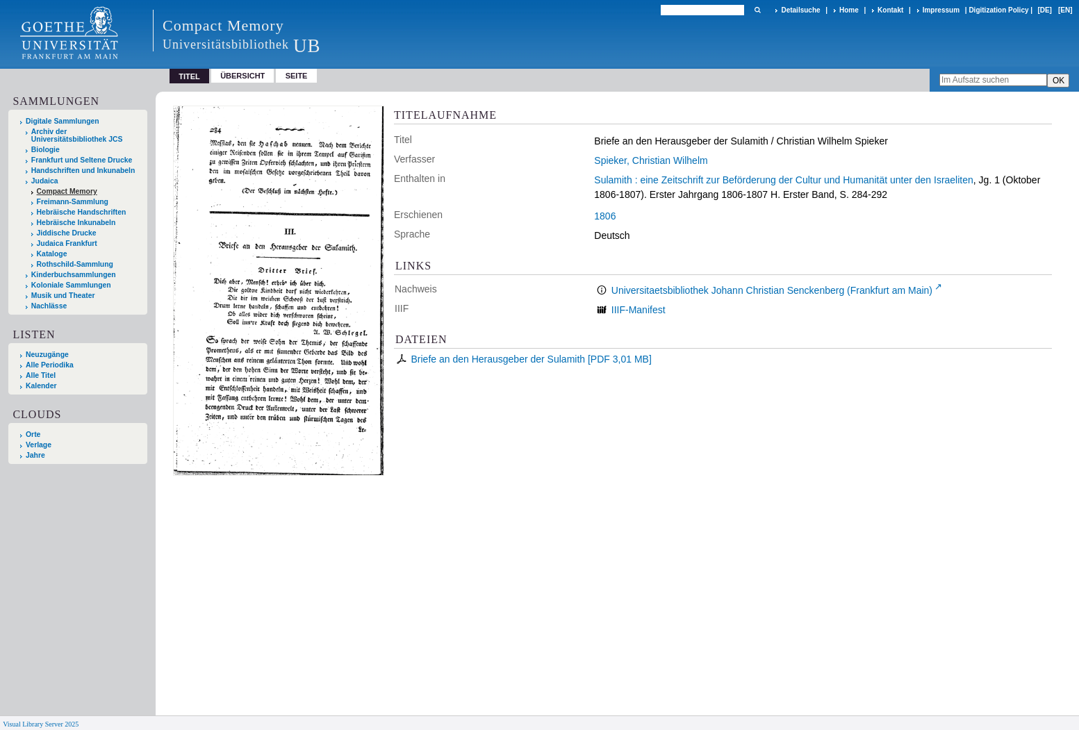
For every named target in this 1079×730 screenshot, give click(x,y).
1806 (605, 216)
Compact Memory (67, 191)
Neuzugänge (47, 354)
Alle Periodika (50, 365)
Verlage (38, 445)
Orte (33, 434)
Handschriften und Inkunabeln (83, 170)
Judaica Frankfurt (67, 243)
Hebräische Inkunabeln (76, 222)
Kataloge (52, 254)
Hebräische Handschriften (81, 212)
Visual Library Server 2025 (41, 724)
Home (849, 10)
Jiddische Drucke (67, 233)
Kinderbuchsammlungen (73, 275)
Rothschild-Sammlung (75, 264)
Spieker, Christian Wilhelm (650, 160)
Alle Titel (41, 375)
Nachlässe (49, 306)
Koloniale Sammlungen (71, 285)
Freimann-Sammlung (72, 202)
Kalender (41, 386)
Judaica (44, 181)
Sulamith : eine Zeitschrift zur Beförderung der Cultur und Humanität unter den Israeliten (783, 179)
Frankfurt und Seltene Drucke (82, 160)
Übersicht (242, 76)
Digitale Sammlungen (62, 121)
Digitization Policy (998, 10)
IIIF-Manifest (638, 309)
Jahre (35, 455)
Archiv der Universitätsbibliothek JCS (77, 135)
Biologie (45, 150)
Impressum (941, 10)
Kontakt (890, 10)
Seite (297, 76)
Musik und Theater (63, 295)
